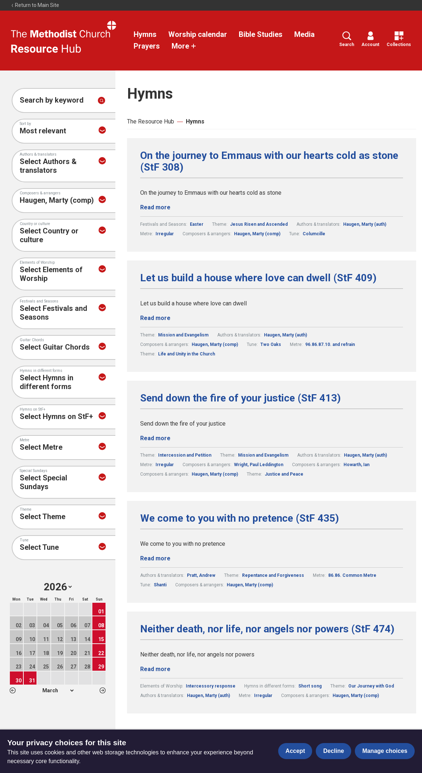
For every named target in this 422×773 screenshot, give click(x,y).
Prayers (147, 46)
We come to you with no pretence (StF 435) (239, 518)
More (184, 46)
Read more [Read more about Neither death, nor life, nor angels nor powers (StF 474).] (155, 669)
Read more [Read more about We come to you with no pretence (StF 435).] (155, 558)
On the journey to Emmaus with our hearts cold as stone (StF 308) (269, 161)
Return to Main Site (35, 5)
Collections (399, 39)
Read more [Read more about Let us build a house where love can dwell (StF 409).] (155, 318)
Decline (333, 751)
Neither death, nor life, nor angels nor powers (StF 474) (267, 629)
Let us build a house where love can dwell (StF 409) (258, 278)
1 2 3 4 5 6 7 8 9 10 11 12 (58, 690)
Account (370, 39)
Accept (295, 751)
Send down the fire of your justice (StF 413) (240, 398)
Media (304, 34)
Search (346, 39)
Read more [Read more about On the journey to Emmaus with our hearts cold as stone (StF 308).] (155, 207)
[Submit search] (101, 100)
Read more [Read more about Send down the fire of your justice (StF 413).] (155, 438)
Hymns (145, 34)
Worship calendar (197, 34)
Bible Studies (261, 34)
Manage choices (384, 751)
